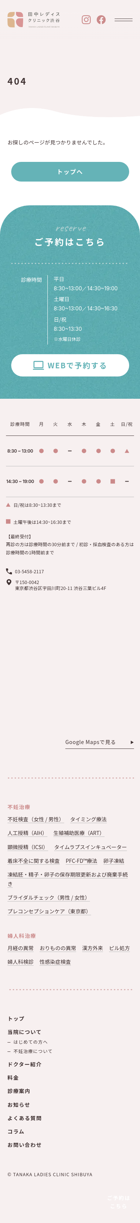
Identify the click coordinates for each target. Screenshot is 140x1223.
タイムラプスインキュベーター (90, 847)
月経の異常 (20, 948)
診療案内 (19, 1091)
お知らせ (18, 1104)
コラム (16, 1131)
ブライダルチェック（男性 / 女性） (48, 897)
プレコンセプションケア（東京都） (49, 911)
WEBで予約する (77, 365)
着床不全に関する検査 (33, 860)
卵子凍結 (113, 860)
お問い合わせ (24, 1144)
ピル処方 (119, 948)
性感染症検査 (55, 961)
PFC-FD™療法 (81, 860)
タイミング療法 (88, 819)
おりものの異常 (58, 948)
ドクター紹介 (24, 1064)
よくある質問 (24, 1118)
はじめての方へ (30, 1041)
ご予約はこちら (119, 1202)
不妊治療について (33, 1051)
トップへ (70, 171)
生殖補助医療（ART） (79, 832)
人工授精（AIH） (27, 832)
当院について (24, 1032)
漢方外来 (92, 948)
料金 (13, 1077)
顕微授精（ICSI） (27, 847)
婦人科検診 (20, 961)
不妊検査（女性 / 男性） (35, 819)
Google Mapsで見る (90, 742)
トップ (16, 1018)
